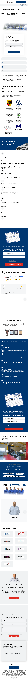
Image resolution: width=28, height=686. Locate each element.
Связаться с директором (14, 598)
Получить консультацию (14, 51)
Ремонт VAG (3, 7)
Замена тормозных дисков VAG (8, 8)
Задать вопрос (14, 636)
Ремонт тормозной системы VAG (13, 7)
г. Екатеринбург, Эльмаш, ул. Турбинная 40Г (11, 653)
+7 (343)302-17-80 (24, 5)
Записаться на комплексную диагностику (14, 264)
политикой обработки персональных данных (13, 49)
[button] (25, 299)
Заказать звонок (20, 1)
